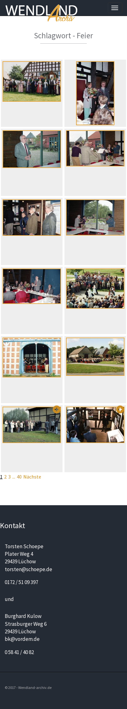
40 (19, 477)
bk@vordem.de (22, 639)
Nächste (32, 477)
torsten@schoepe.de (28, 569)
